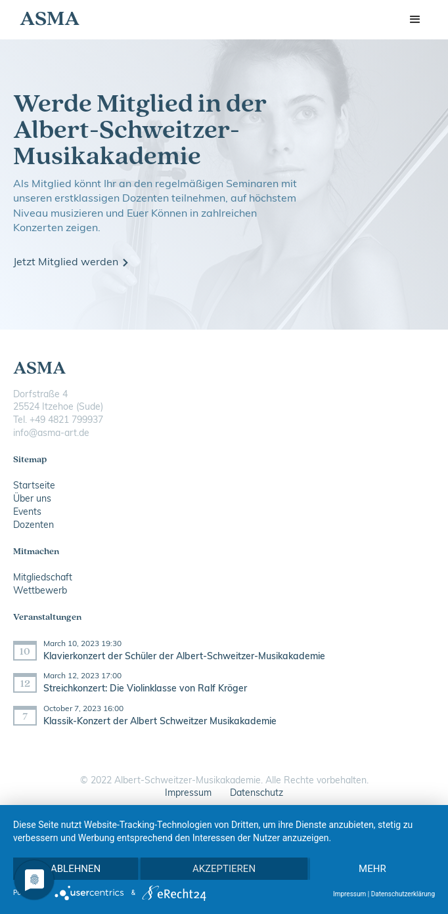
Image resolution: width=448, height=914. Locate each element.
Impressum (188, 793)
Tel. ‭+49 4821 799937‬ (58, 420)
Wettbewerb (40, 591)
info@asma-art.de (51, 434)
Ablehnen (76, 869)
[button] (415, 19)
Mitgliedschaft (42, 578)
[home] (46, 19)
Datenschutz (256, 793)
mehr (372, 869)
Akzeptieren (224, 869)
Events (27, 512)
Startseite (34, 486)
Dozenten (33, 526)
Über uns (32, 499)
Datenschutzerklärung (403, 894)
